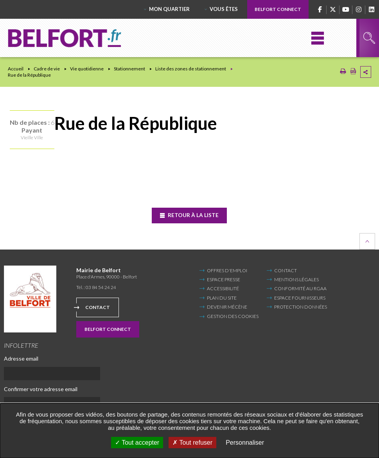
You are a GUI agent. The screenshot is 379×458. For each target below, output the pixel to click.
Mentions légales (296, 279)
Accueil (15, 69)
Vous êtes (224, 9)
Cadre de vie (47, 69)
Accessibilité (223, 288)
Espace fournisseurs (299, 298)
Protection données (300, 307)
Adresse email (21, 358)
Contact (97, 307)
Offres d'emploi (227, 270)
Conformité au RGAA (300, 288)
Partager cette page (365, 72)
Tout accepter (137, 442)
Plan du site (222, 298)
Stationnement (129, 69)
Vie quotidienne (87, 69)
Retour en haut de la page (367, 241)
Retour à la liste (193, 215)
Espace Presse (223, 279)
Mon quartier (169, 9)
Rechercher (369, 38)
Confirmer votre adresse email (40, 388)
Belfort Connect (278, 9)
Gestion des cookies (233, 316)
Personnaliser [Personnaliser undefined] (245, 442)
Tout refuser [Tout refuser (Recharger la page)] (192, 442)
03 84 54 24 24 (101, 287)
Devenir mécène (227, 307)
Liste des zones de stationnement (190, 69)
